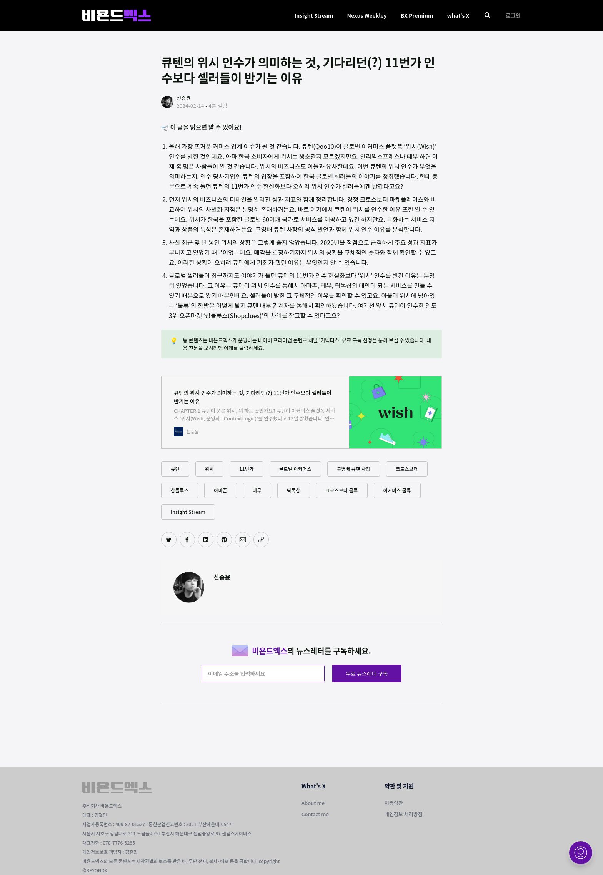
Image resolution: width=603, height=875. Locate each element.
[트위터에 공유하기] (169, 539)
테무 (257, 490)
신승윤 (221, 577)
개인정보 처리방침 (404, 814)
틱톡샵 (293, 490)
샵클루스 (179, 490)
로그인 (513, 15)
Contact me (315, 814)
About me (313, 802)
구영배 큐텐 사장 (353, 468)
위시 (209, 468)
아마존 (220, 490)
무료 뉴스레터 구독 (367, 673)
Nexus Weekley (366, 15)
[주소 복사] (261, 539)
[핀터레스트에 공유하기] (224, 539)
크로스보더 (407, 468)
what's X (458, 15)
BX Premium (417, 15)
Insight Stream (314, 15)
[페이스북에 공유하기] (187, 539)
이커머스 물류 (397, 490)
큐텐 (175, 468)
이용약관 (394, 802)
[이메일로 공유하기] (242, 539)
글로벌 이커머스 (295, 468)
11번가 (246, 468)
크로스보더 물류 (342, 490)
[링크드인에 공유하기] (205, 539)
